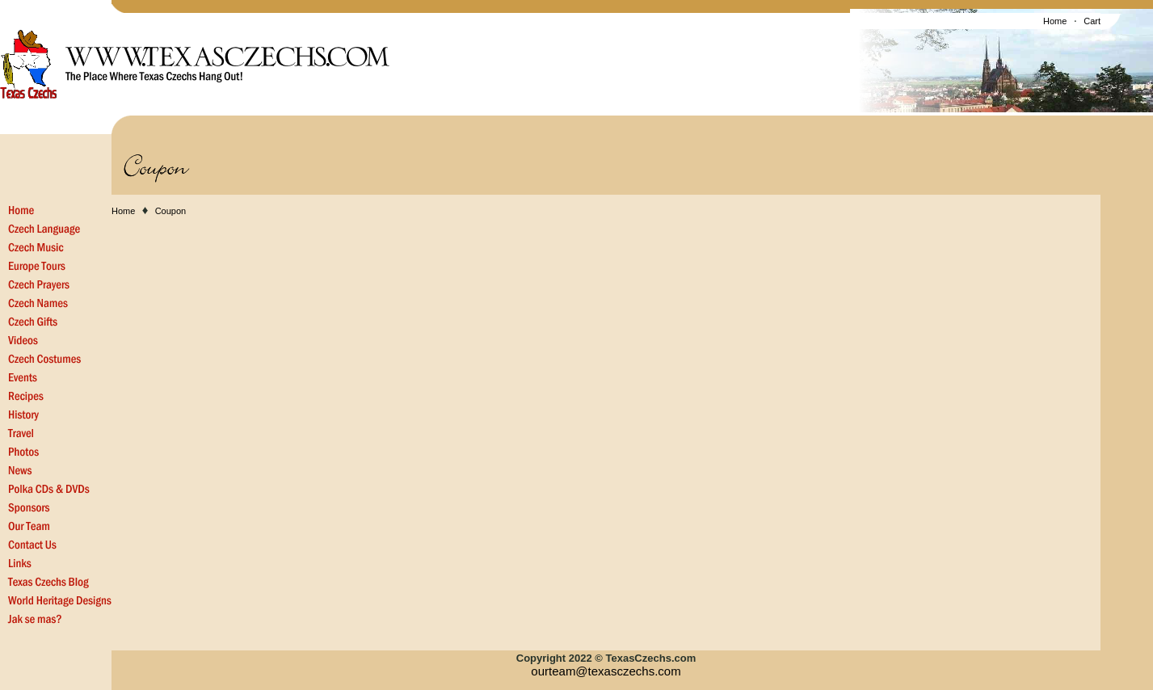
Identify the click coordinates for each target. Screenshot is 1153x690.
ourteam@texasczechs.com (605, 671)
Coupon (171, 211)
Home (1055, 21)
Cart (1092, 21)
